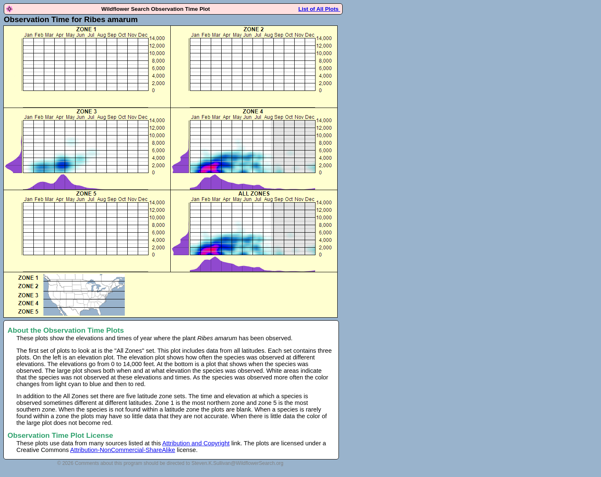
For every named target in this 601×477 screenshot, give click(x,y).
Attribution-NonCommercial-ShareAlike (122, 450)
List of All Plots (319, 9)
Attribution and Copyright (196, 443)
